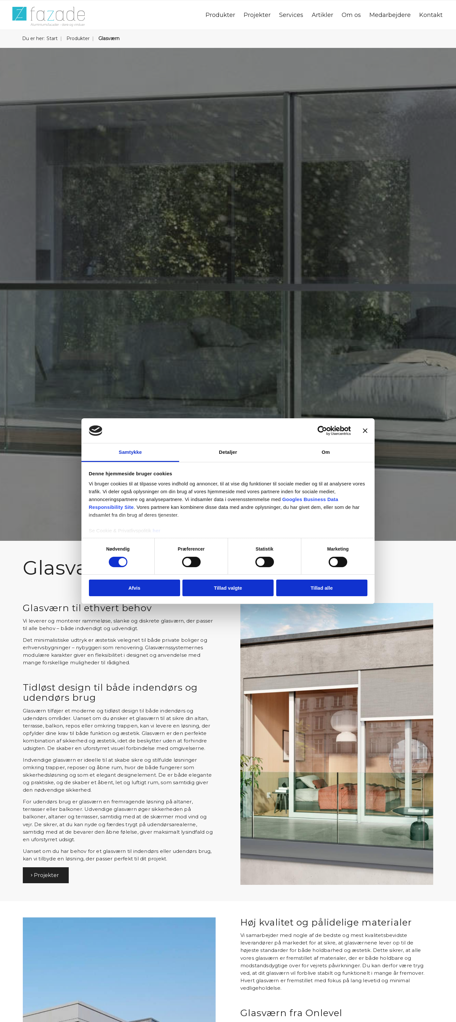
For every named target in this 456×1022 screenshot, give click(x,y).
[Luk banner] (365, 430)
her (157, 530)
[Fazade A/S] (48, 16)
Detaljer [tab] (228, 452)
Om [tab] (325, 452)
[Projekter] (46, 875)
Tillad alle (321, 588)
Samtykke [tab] (130, 452)
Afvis (134, 588)
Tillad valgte (228, 588)
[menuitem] (220, 15)
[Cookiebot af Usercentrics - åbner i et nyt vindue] (322, 431)
